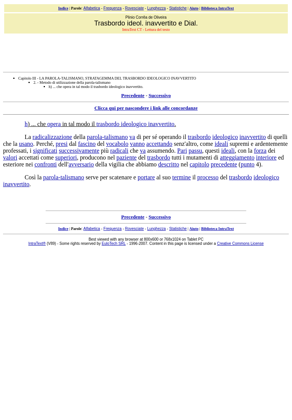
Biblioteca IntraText (217, 8)
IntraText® (37, 243)
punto (247, 164)
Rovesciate (134, 8)
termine (181, 177)
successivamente (79, 150)
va (132, 137)
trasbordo (108, 124)
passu (195, 150)
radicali (119, 150)
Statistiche (178, 8)
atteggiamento (237, 157)
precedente (224, 164)
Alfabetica (91, 8)
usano (26, 144)
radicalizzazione (52, 137)
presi (62, 144)
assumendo (160, 150)
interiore (266, 157)
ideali (221, 144)
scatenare (120, 177)
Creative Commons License (240, 243)
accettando (159, 144)
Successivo (160, 95)
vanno (137, 144)
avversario (81, 164)
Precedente (132, 95)
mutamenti (199, 157)
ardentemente (271, 144)
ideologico (134, 124)
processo (208, 177)
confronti (46, 164)
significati (45, 150)
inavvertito (161, 124)
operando (170, 137)
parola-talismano (107, 137)
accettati (29, 157)
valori (10, 157)
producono (93, 157)
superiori (66, 157)
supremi (239, 144)
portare (146, 177)
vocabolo (117, 144)
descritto (168, 164)
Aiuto (193, 8)
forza (260, 150)
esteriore (13, 164)
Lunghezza (156, 8)
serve (92, 177)
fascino (86, 144)
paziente (126, 157)
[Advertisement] (146, 52)
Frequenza (112, 8)
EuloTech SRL (114, 243)
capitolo (199, 164)
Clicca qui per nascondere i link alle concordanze (145, 108)
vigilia (116, 164)
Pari (182, 150)
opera (54, 124)
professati (15, 150)
